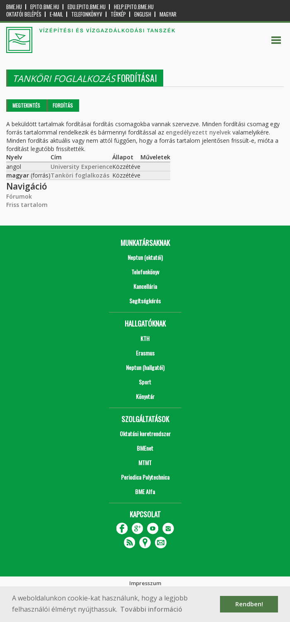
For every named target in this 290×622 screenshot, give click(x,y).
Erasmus (145, 352)
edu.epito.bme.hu (87, 7)
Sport (145, 381)
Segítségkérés (145, 300)
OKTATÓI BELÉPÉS (23, 14)
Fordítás (63, 105)
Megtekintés (26, 105)
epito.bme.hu (44, 7)
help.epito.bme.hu (134, 7)
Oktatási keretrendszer (145, 433)
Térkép (118, 14)
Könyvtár (145, 396)
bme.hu (14, 7)
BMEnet (145, 448)
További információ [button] (151, 609)
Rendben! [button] (249, 604)
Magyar (168, 14)
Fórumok (19, 196)
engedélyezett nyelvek (198, 132)
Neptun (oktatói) (145, 257)
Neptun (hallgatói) (145, 367)
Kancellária (145, 286)
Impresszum (145, 583)
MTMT (145, 462)
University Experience (81, 167)
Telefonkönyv (86, 14)
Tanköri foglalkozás (80, 175)
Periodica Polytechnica (145, 477)
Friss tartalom (27, 205)
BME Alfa (145, 491)
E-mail (56, 14)
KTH (145, 338)
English (142, 14)
